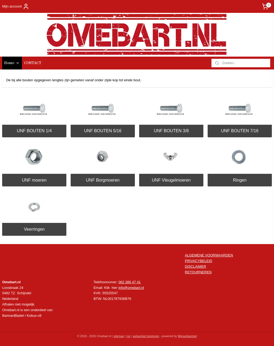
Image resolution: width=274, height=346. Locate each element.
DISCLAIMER (195, 266)
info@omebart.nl (131, 288)
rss (128, 336)
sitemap (119, 336)
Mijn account (15, 6)
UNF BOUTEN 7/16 (239, 130)
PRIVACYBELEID (198, 261)
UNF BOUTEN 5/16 (102, 130)
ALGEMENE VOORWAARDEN (209, 255)
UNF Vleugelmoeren (171, 180)
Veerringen (34, 229)
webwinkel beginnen (146, 336)
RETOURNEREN (198, 272)
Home (12, 63)
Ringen (240, 180)
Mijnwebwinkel (187, 336)
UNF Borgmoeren (102, 180)
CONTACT (32, 63)
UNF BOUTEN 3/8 (171, 130)
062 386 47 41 (130, 282)
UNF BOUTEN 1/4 (34, 130)
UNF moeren (34, 180)
